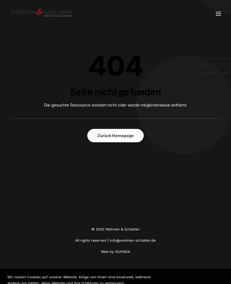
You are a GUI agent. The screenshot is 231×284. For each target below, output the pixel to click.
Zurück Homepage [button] (115, 135)
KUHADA (123, 251)
